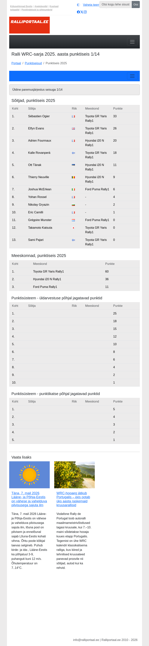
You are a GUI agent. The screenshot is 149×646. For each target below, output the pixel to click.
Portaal (16, 63)
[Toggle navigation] (132, 42)
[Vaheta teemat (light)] (91, 5)
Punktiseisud (33, 63)
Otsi (135, 4)
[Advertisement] (74, 607)
